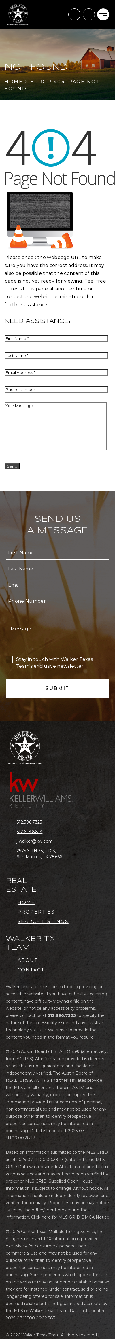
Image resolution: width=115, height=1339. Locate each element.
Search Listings (43, 921)
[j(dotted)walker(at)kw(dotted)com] (74, 14)
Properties (36, 912)
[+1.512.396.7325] (89, 14)
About (28, 960)
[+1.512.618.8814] (44, 832)
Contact (31, 970)
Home (26, 902)
